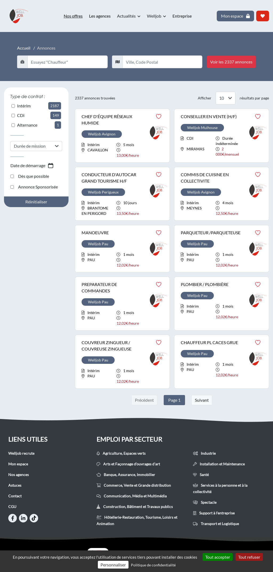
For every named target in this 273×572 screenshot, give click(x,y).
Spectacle (204, 502)
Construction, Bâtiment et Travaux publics (135, 506)
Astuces (14, 485)
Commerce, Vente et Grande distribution (134, 485)
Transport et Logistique (216, 523)
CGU (12, 506)
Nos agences (18, 474)
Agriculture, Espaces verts (121, 453)
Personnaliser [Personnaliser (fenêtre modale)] (113, 564)
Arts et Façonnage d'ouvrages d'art (128, 464)
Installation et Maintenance (219, 464)
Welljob (156, 16)
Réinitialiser (36, 201)
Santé (201, 474)
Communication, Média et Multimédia (132, 496)
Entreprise (182, 15)
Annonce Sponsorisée (34, 186)
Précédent (144, 399)
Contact (15, 496)
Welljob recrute (21, 453)
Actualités (128, 16)
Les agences (100, 15)
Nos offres (73, 15)
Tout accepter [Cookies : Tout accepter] (217, 556)
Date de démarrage (32, 165)
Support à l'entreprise (214, 513)
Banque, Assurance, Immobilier (126, 474)
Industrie (204, 453)
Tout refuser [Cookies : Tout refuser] (249, 556)
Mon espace (18, 464)
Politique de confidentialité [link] (153, 565)
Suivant (202, 399)
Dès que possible (29, 176)
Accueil (23, 47)
